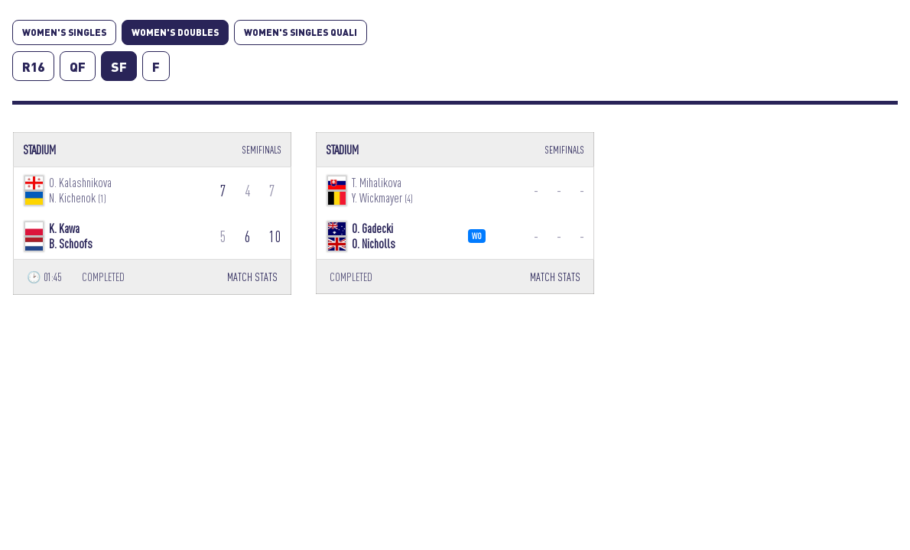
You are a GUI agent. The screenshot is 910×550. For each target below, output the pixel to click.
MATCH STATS (252, 276)
